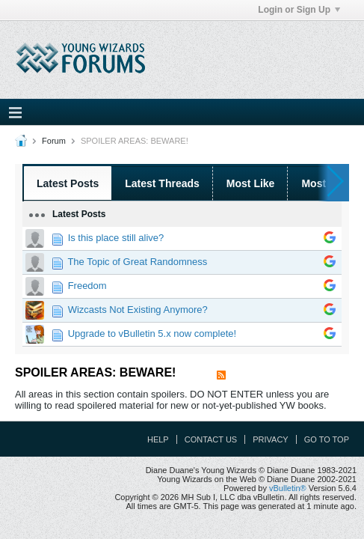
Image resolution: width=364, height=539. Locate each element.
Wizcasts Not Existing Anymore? (138, 309)
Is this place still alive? (116, 237)
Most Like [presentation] (250, 183)
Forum (54, 140)
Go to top (326, 439)
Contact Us (211, 439)
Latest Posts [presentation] (68, 183)
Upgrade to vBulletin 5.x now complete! (152, 333)
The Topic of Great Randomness (137, 261)
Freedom (87, 285)
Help (158, 439)
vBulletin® (287, 488)
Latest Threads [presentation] (162, 183)
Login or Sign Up (299, 9)
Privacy (270, 439)
